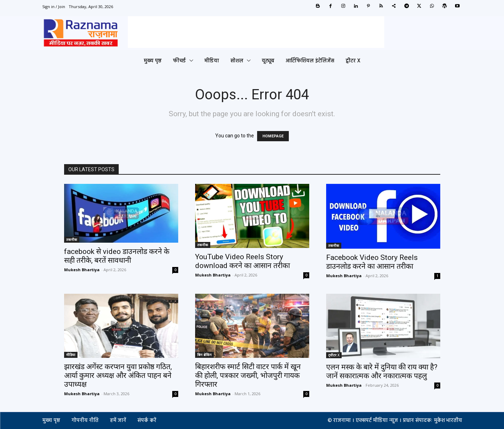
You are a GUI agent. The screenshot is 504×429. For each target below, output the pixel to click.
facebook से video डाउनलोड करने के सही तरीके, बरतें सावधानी (116, 256)
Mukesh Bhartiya (82, 269)
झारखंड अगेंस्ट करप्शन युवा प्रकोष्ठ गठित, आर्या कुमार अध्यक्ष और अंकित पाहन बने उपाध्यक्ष (118, 375)
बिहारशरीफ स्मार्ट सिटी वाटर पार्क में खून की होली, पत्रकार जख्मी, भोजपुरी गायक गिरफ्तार (248, 375)
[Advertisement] (256, 32)
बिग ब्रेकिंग (204, 354)
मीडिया (70, 354)
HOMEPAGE (273, 136)
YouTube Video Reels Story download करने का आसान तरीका (242, 261)
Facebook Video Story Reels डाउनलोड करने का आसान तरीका (372, 262)
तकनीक (71, 239)
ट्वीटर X (334, 355)
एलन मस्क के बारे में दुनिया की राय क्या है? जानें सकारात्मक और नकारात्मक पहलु (381, 371)
